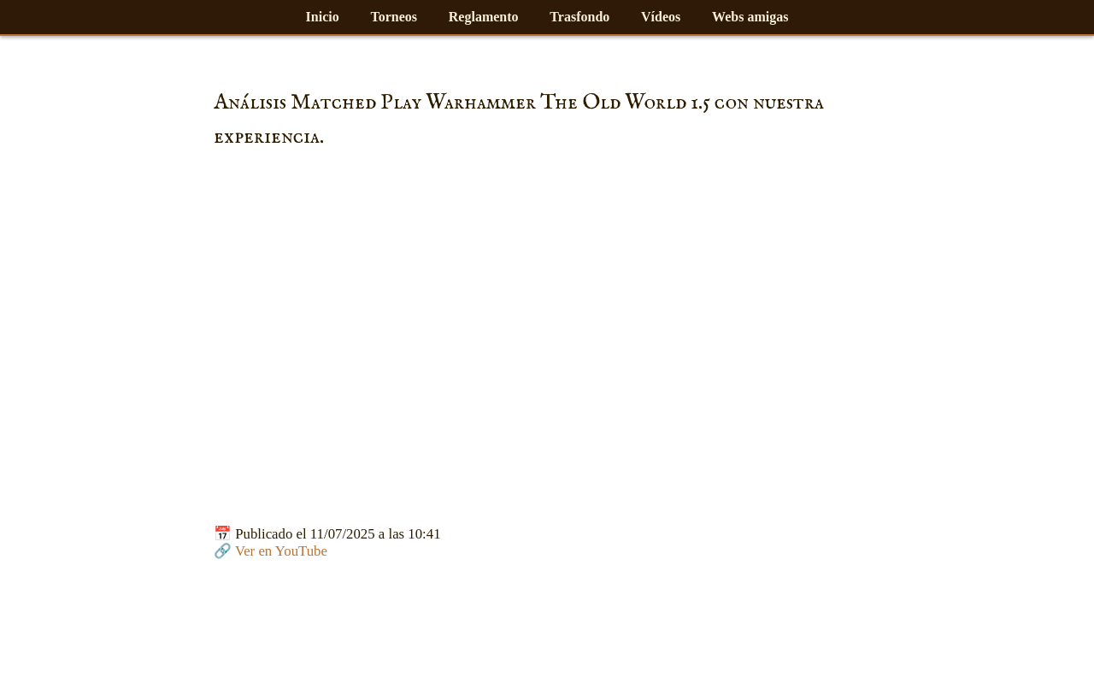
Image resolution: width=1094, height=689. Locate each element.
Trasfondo (579, 16)
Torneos (393, 16)
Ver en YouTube (281, 551)
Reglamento (484, 16)
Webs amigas (750, 16)
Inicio (322, 16)
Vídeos (660, 16)
